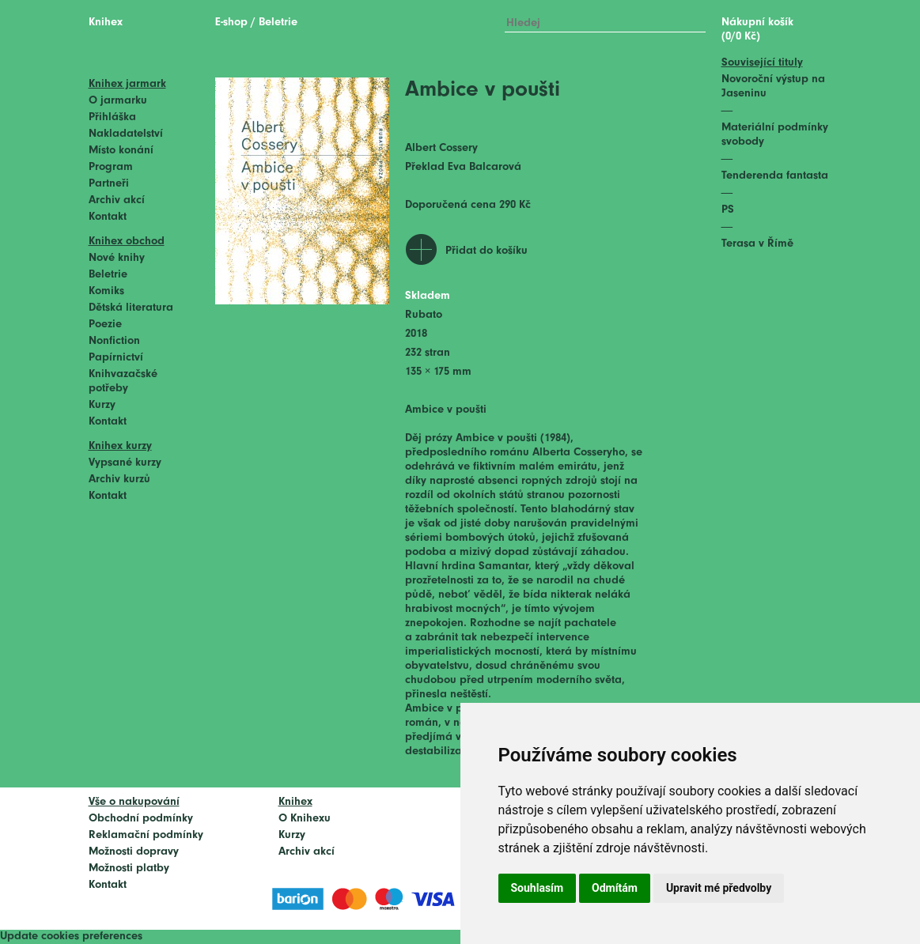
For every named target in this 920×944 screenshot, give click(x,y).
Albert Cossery (441, 148)
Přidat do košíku (486, 251)
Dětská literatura (131, 308)
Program (111, 167)
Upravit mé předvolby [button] (718, 888)
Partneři (109, 184)
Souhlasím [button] (537, 888)
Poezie (105, 324)
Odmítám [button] (615, 888)
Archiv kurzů (119, 479)
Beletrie (108, 275)
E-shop (231, 22)
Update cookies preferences (71, 936)
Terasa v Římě (757, 244)
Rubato (423, 315)
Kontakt (108, 217)
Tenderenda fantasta (774, 176)
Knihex (106, 22)
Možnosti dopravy (134, 852)
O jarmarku (118, 101)
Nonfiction (114, 341)
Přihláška (112, 117)
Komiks (106, 291)
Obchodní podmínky (141, 819)
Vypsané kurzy (125, 463)
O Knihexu (304, 819)
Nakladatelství (126, 134)
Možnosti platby (129, 868)
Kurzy (102, 405)
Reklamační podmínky (146, 835)
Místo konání (121, 150)
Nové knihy (117, 258)
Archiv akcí (117, 200)
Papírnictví (116, 358)
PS (727, 210)
